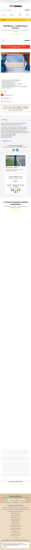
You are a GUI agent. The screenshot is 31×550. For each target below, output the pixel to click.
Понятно (5, 546)
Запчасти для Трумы (15, 519)
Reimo (15, 6)
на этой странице (16, 459)
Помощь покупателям (15, 529)
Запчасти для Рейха (15, 515)
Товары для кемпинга (15, 517)
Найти (27, 10)
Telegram (29, 20)
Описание (4, 119)
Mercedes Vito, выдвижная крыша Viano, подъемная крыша (15, 509)
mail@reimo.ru (11, 2)
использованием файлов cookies (8, 544)
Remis (7, 454)
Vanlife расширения (15, 513)
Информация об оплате (15, 526)
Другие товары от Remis (6, 137)
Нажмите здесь (19, 108)
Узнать (15, 181)
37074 (12, 455)
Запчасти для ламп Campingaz (15, 511)
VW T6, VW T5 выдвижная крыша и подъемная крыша (15, 507)
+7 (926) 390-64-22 (20, 2)
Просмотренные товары (15, 481)
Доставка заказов (15, 523)
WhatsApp (26, 20)
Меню (3, 19)
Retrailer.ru (15, 538)
